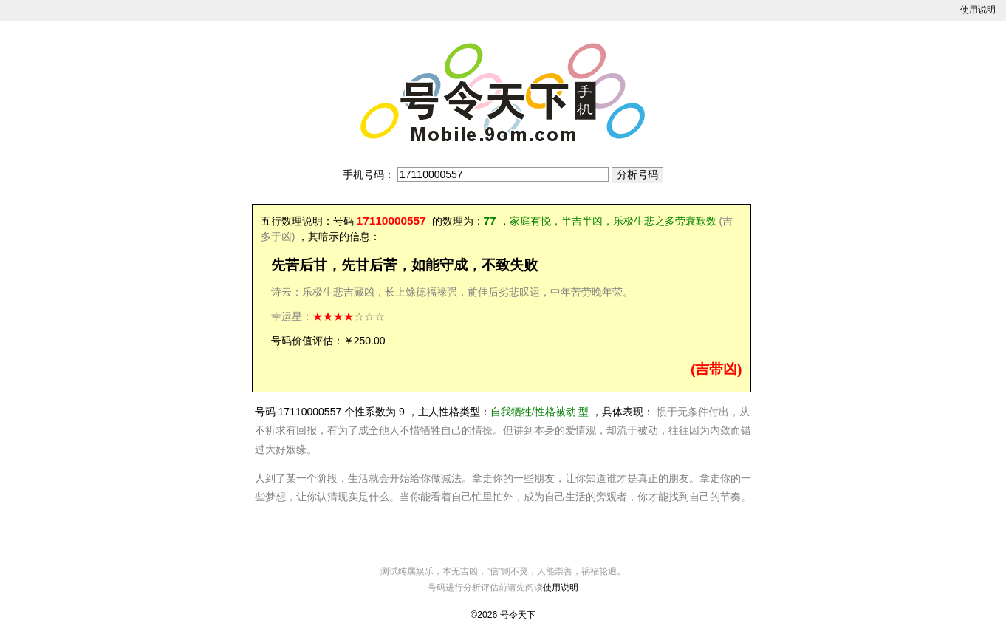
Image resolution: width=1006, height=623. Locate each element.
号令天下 (517, 615)
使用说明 (978, 9)
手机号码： (368, 174)
